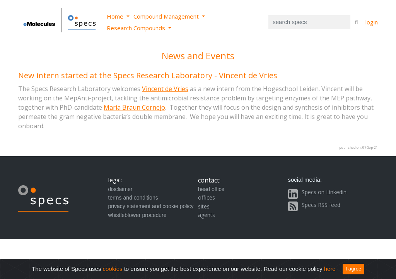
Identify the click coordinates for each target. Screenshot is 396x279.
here (330, 268)
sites (204, 206)
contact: (209, 180)
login (371, 22)
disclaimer (120, 189)
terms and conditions (133, 198)
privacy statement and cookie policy (151, 206)
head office (211, 189)
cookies (113, 268)
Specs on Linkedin (324, 192)
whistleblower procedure (137, 215)
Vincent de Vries (165, 88)
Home (116, 16)
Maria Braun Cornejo (134, 107)
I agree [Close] (354, 269)
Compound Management (166, 16)
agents (206, 215)
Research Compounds (137, 28)
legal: (115, 180)
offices (206, 197)
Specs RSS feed (321, 204)
